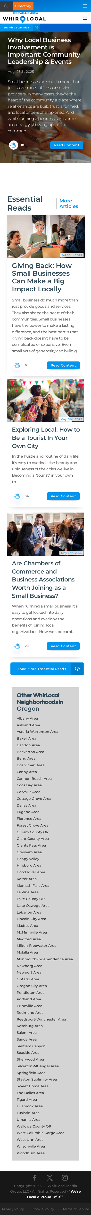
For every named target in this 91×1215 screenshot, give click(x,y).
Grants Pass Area (31, 845)
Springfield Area (31, 1073)
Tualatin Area (28, 1113)
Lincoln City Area (31, 919)
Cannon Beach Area (34, 778)
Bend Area (26, 758)
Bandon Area (28, 745)
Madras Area (27, 925)
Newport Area (29, 972)
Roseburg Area (30, 1026)
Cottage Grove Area (34, 798)
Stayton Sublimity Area (37, 1079)
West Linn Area (30, 1139)
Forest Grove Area (32, 825)
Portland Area (29, 999)
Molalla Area (27, 952)
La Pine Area (28, 892)
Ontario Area (28, 979)
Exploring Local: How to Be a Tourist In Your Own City (46, 437)
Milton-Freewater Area (36, 945)
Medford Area (29, 939)
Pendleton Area (30, 992)
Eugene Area (28, 812)
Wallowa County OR (34, 1126)
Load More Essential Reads (51, 668)
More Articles (68, 203)
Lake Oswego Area (33, 905)
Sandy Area (27, 1039)
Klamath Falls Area (33, 885)
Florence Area (29, 818)
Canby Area (27, 772)
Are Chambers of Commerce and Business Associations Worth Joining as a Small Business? (43, 579)
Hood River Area (31, 872)
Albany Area (27, 718)
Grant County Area (33, 838)
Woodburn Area (31, 1153)
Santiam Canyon (31, 1046)
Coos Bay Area (29, 785)
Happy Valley (28, 859)
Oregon (28, 708)
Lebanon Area (29, 912)
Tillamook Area (30, 1106)
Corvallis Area (28, 792)
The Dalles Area (30, 1093)
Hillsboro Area (29, 865)
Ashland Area (28, 725)
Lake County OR (31, 899)
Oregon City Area (32, 986)
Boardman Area (30, 765)
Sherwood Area (30, 1059)
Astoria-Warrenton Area (37, 731)
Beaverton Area (30, 752)
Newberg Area (29, 966)
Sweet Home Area (33, 1086)
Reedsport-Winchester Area (41, 1019)
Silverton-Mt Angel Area (38, 1066)
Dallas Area (26, 805)
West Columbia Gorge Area (40, 1133)
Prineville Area (29, 1006)
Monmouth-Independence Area (45, 959)
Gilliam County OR (33, 832)
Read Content (66, 145)
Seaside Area (28, 1052)
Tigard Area (27, 1099)
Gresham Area (29, 852)
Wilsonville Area (31, 1146)
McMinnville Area (32, 932)
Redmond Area (30, 1012)
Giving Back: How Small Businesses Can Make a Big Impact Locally (42, 277)
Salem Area (27, 1032)
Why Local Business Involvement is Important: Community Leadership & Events (44, 51)
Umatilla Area (28, 1119)
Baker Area (26, 738)
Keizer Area (27, 879)
